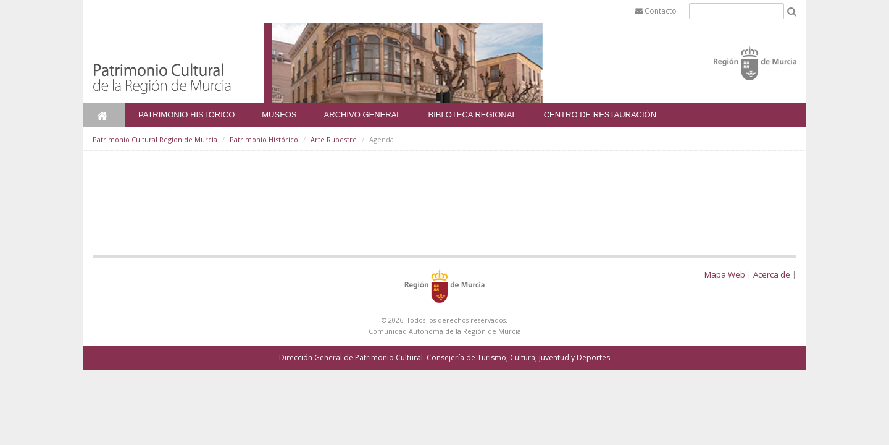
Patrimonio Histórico (186, 114)
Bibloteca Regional (472, 114)
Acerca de (771, 274)
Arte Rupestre (334, 139)
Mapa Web (724, 274)
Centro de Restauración (600, 114)
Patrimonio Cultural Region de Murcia (155, 139)
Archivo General (362, 114)
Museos (279, 114)
